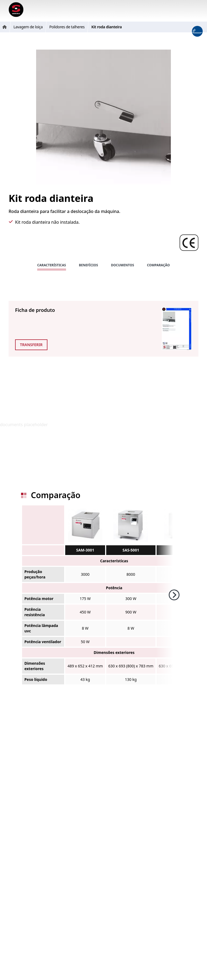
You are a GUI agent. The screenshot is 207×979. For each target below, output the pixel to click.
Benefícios (88, 265)
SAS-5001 (131, 550)
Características (51, 265)
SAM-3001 (85, 550)
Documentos (122, 265)
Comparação (158, 265)
